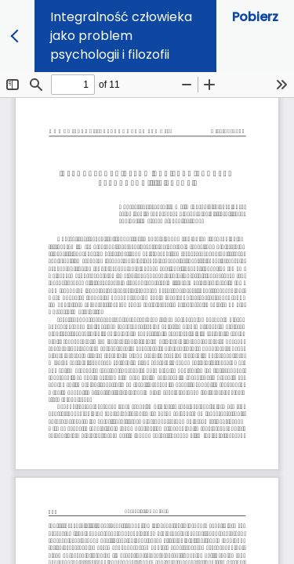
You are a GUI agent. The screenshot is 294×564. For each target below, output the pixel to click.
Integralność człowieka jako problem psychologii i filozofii (121, 35)
